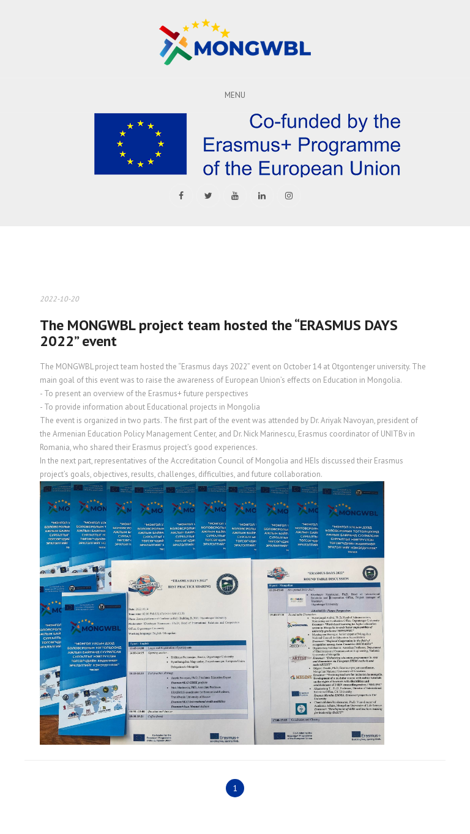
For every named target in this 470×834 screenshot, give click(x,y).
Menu (235, 95)
